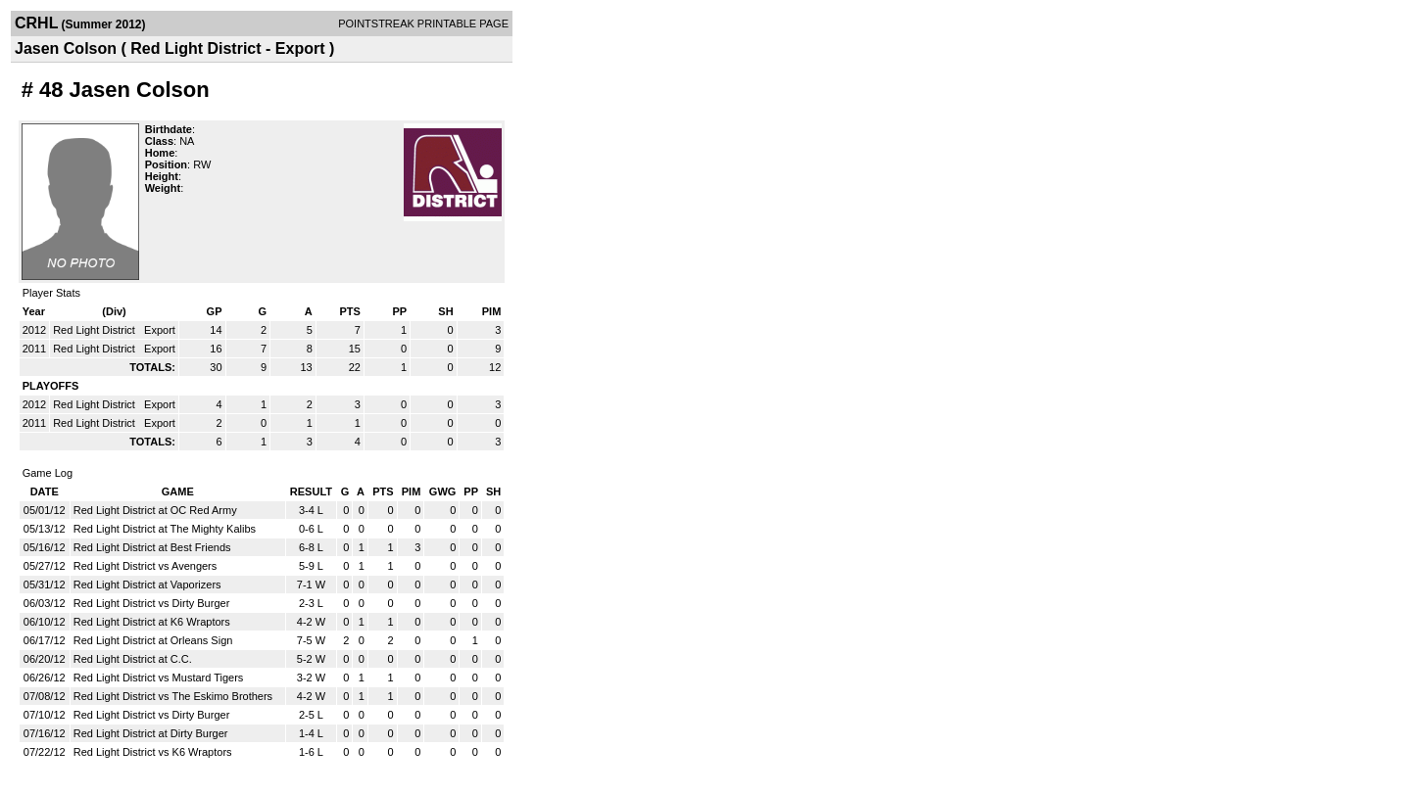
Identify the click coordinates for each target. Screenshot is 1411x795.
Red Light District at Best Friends (152, 547)
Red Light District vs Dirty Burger (151, 603)
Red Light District (95, 330)
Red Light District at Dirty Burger (150, 733)
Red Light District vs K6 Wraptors (152, 752)
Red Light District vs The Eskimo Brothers (172, 696)
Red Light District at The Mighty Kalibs (164, 529)
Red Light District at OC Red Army (155, 510)
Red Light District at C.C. (132, 659)
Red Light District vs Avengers (145, 566)
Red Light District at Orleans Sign (153, 640)
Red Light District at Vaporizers (147, 584)
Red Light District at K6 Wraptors (151, 622)
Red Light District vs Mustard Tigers (158, 677)
